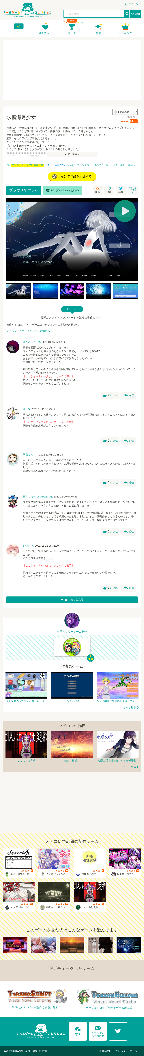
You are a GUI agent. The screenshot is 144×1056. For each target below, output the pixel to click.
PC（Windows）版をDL (63, 190)
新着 (98, 33)
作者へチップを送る (133, 190)
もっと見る (129, 707)
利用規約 (105, 1050)
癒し (122, 165)
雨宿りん (28, 454)
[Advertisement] (72, 70)
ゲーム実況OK (56, 165)
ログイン (133, 4)
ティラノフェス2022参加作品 (27, 165)
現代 (108, 165)
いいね (110, 395)
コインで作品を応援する (72, 176)
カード (19, 33)
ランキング (125, 33)
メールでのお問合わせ (97, 1030)
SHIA (26, 545)
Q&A (77, 1030)
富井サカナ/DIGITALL (35, 496)
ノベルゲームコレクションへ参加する (28, 331)
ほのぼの (98, 165)
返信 (129, 395)
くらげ (71, 165)
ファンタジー (84, 165)
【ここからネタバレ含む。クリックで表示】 (48, 376)
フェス (72, 33)
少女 (115, 165)
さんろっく (29, 342)
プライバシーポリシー (127, 1050)
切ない (131, 165)
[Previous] (10, 240)
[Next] (134, 240)
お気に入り (45, 33)
